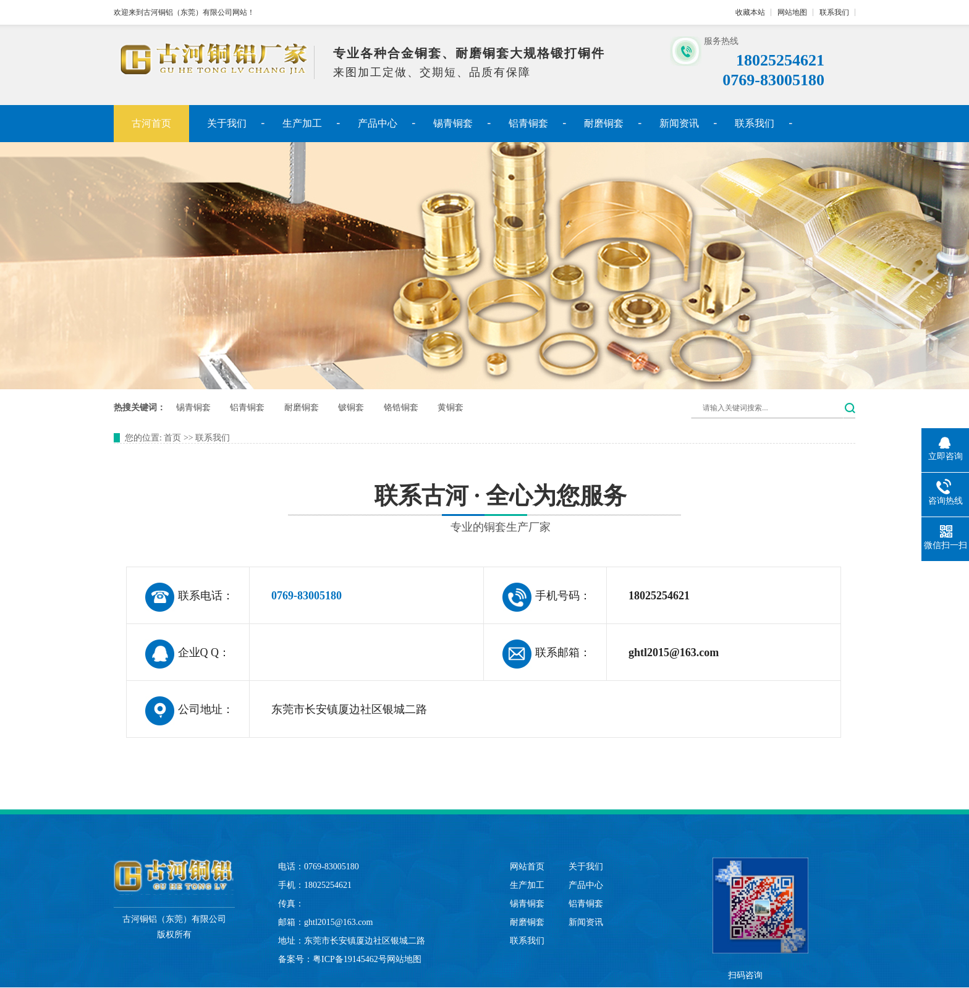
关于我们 (227, 123)
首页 (172, 437)
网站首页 (527, 866)
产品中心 (377, 123)
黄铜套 (450, 407)
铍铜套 (351, 407)
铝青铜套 (528, 123)
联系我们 (834, 12)
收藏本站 (750, 12)
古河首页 (151, 123)
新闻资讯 (679, 123)
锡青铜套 (453, 123)
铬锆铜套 (401, 407)
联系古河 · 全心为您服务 (484, 511)
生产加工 (302, 123)
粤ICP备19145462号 (350, 959)
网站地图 (792, 12)
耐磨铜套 (604, 123)
